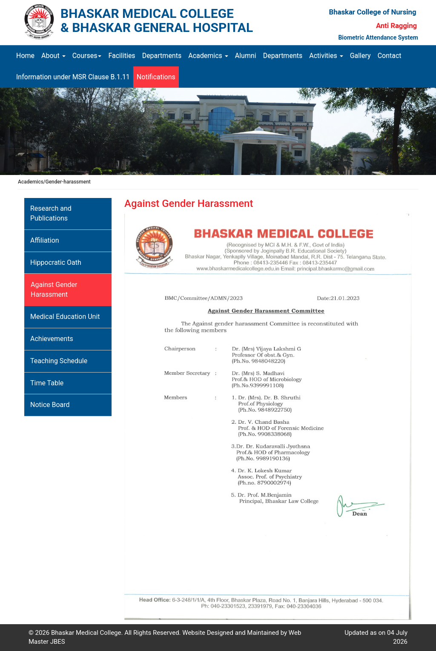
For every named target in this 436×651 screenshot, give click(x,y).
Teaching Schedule (58, 361)
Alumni (245, 56)
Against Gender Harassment (54, 289)
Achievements (51, 339)
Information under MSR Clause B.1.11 (73, 77)
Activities (326, 56)
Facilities (121, 56)
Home (27, 55)
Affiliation (44, 240)
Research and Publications (51, 213)
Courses (87, 56)
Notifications (156, 77)
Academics (208, 56)
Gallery (360, 56)
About (53, 56)
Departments (162, 56)
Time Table (46, 383)
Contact (390, 56)
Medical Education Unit (65, 317)
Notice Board (50, 405)
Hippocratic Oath (55, 262)
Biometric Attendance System (378, 37)
